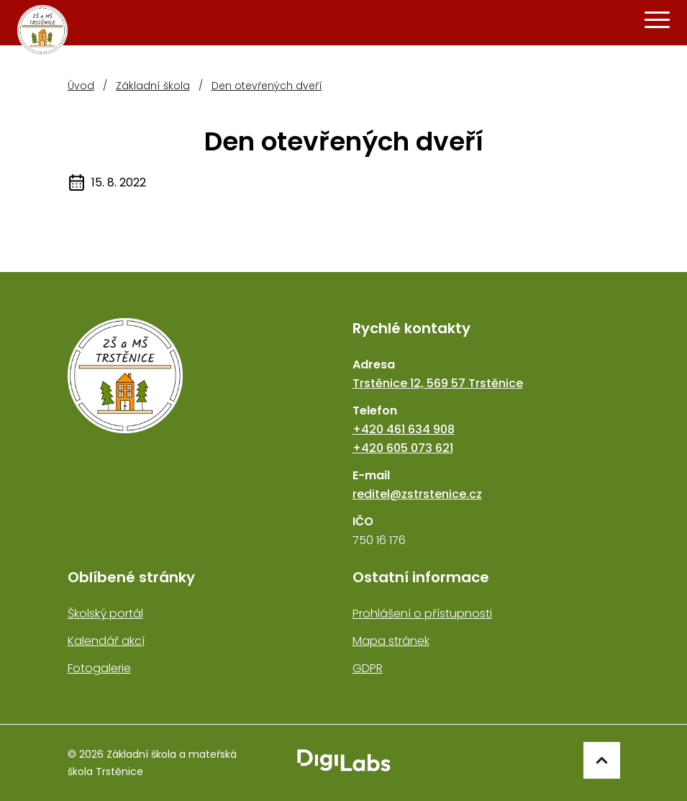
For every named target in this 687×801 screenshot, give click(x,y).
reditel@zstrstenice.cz (417, 494)
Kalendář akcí (106, 641)
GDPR (367, 668)
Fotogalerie (99, 668)
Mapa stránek (390, 641)
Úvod (81, 85)
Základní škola (153, 85)
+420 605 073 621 (402, 448)
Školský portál (105, 613)
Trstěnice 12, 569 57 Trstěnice (437, 383)
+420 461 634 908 (403, 429)
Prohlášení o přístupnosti (422, 613)
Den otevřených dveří (266, 85)
